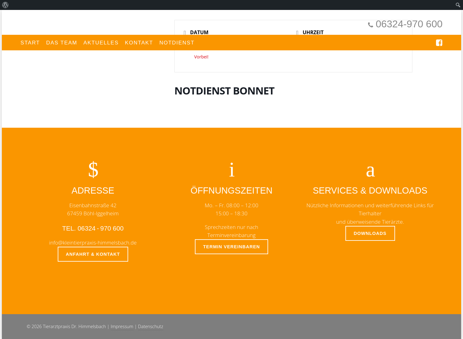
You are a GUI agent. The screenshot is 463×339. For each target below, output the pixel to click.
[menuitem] (5, 5)
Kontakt (139, 43)
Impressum (122, 326)
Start (30, 43)
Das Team (61, 43)
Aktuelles (101, 43)
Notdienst (177, 43)
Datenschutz (150, 326)
